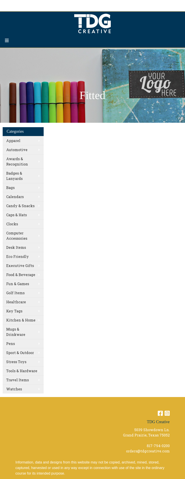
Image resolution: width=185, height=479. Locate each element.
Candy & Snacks (20, 205)
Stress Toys (16, 361)
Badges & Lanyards (14, 176)
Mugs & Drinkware (15, 332)
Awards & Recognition (17, 161)
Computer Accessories (16, 236)
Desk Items (16, 247)
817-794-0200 (158, 445)
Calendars (15, 196)
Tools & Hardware (21, 370)
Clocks (12, 224)
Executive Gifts (20, 265)
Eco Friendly (17, 256)
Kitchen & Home (20, 320)
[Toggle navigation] (7, 40)
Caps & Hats (16, 214)
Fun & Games (17, 283)
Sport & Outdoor (20, 352)
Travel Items (17, 380)
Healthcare (16, 302)
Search (135, 4)
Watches (14, 389)
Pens (10, 343)
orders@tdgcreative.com (148, 451)
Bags (10, 187)
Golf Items (15, 292)
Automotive (16, 149)
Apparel (13, 140)
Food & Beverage (20, 274)
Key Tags (14, 311)
